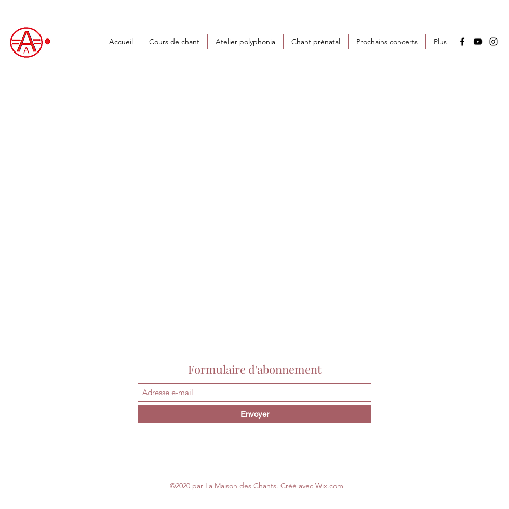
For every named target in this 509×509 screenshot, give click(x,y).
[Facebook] (462, 41)
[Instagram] (493, 41)
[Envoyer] (254, 414)
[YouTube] (478, 41)
